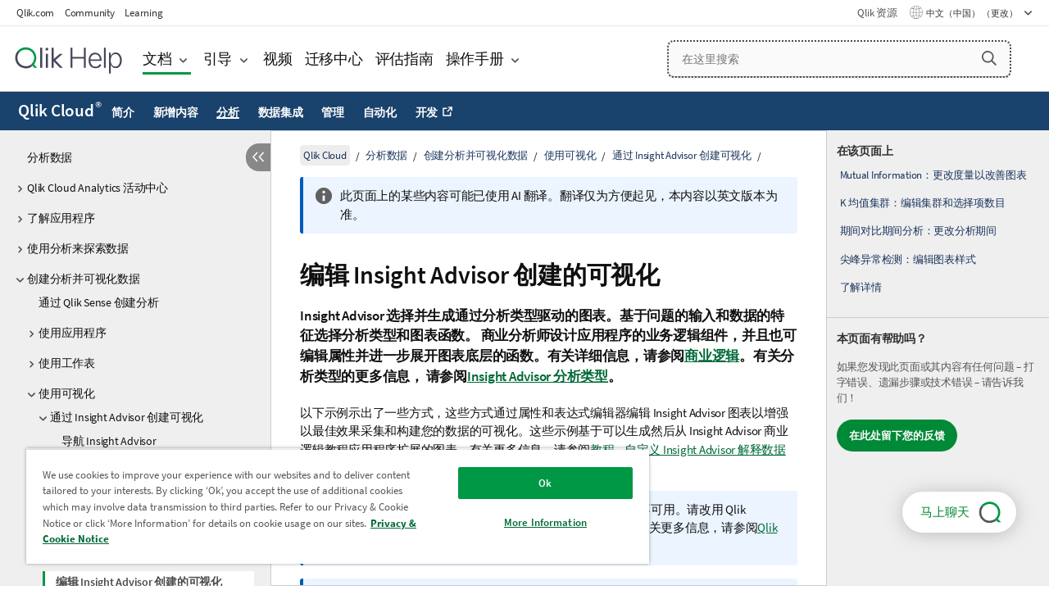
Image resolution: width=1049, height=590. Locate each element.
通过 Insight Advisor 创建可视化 (126, 417)
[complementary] (938, 358)
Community (90, 13)
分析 (227, 112)
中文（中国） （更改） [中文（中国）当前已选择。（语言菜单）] (972, 13)
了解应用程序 (61, 218)
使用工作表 (67, 363)
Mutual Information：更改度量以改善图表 (933, 175)
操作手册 (475, 58)
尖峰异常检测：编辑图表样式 (908, 259)
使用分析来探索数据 (78, 248)
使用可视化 (67, 393)
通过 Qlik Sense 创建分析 (99, 302)
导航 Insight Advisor (109, 440)
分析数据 (49, 157)
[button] (989, 58)
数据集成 (280, 112)
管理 (332, 112)
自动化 (380, 112)
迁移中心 (334, 58)
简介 (122, 112)
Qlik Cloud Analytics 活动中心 (97, 187)
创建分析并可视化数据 (83, 278)
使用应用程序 (73, 332)
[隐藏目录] (258, 157)
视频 (278, 58)
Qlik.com (35, 13)
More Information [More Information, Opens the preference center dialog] (533, 522)
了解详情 (861, 287)
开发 (427, 112)
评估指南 (404, 58)
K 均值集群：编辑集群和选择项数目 (923, 203)
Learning (143, 13)
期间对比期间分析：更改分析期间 (918, 231)
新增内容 (175, 112)
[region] (330, 506)
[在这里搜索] (839, 59)
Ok (532, 483)
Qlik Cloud (60, 110)
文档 (157, 58)
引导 (218, 58)
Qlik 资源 (877, 13)
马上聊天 (945, 512)
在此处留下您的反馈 (897, 435)
